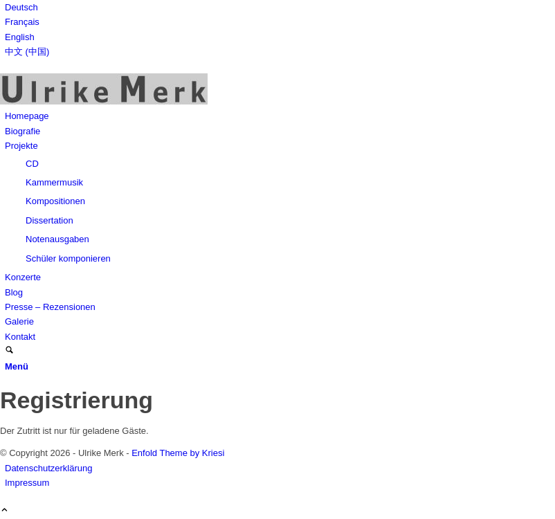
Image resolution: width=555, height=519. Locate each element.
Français (22, 22)
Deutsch (21, 7)
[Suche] (9, 351)
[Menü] (16, 366)
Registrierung (76, 400)
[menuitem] (280, 7)
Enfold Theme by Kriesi (177, 453)
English (20, 37)
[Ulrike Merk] (104, 101)
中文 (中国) (27, 51)
